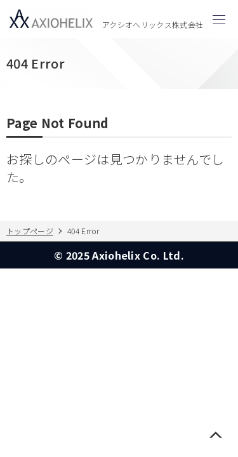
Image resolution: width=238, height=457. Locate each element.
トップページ (29, 230)
